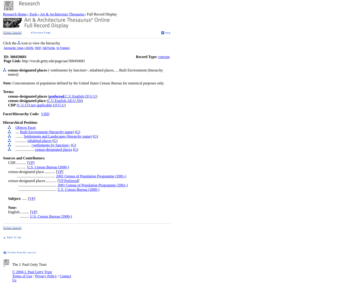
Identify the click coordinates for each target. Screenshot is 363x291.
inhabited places (40, 141)
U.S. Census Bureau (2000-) (48, 167)
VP (30, 163)
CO (27, 105)
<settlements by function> (50, 145)
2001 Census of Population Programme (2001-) (91, 176)
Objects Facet (26, 128)
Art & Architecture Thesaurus (62, 14)
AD (69, 101)
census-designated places (53, 150)
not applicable (41, 105)
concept (164, 57)
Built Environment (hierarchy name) (47, 132)
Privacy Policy (46, 276)
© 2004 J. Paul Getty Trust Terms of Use (32, 274)
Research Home (15, 14)
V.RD (45, 114)
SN (79, 101)
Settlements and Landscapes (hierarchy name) (58, 136)
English (78, 96)
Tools (33, 14)
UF (86, 96)
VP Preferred (68, 181)
